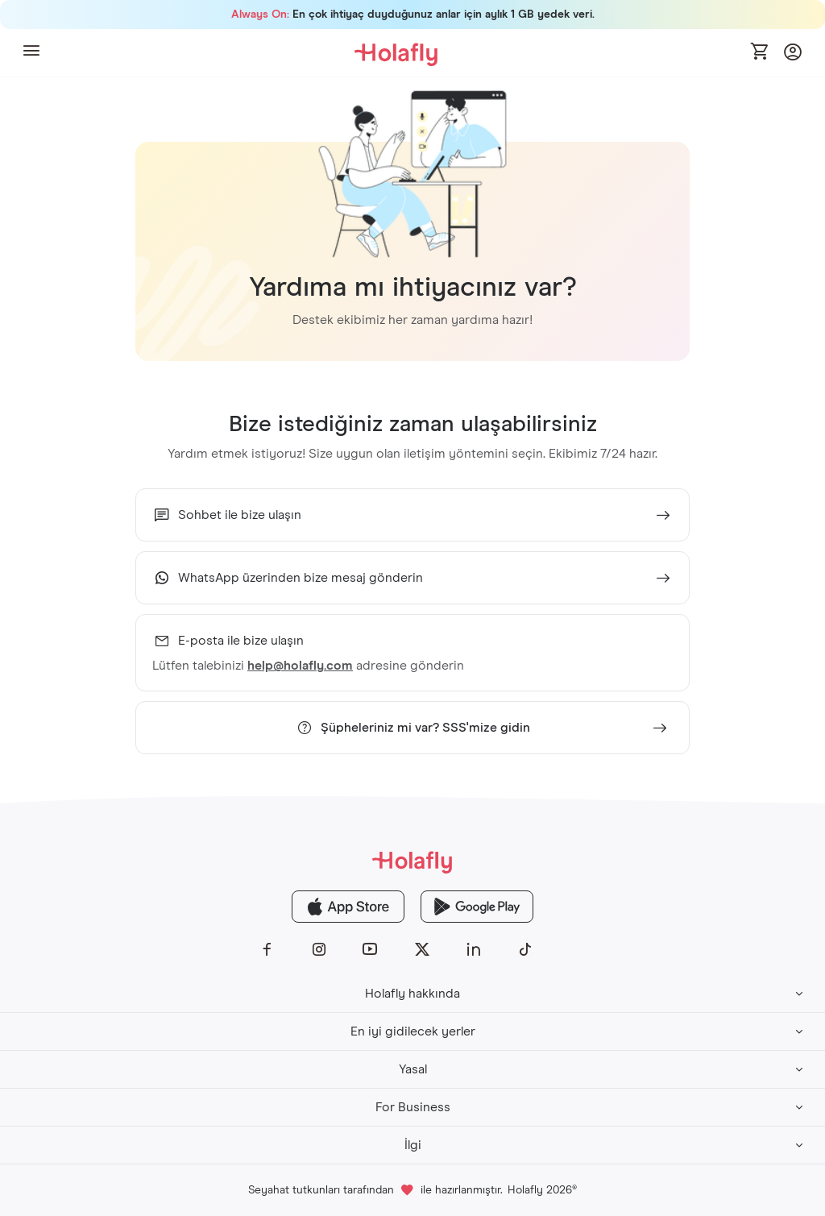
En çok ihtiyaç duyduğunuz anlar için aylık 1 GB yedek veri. (413, 14)
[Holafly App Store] (348, 906)
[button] (31, 53)
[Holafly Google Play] (477, 906)
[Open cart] (760, 52)
